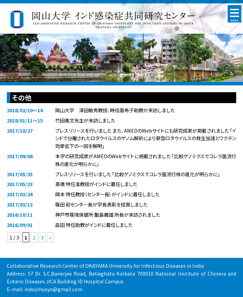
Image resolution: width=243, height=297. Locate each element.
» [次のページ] (50, 237)
